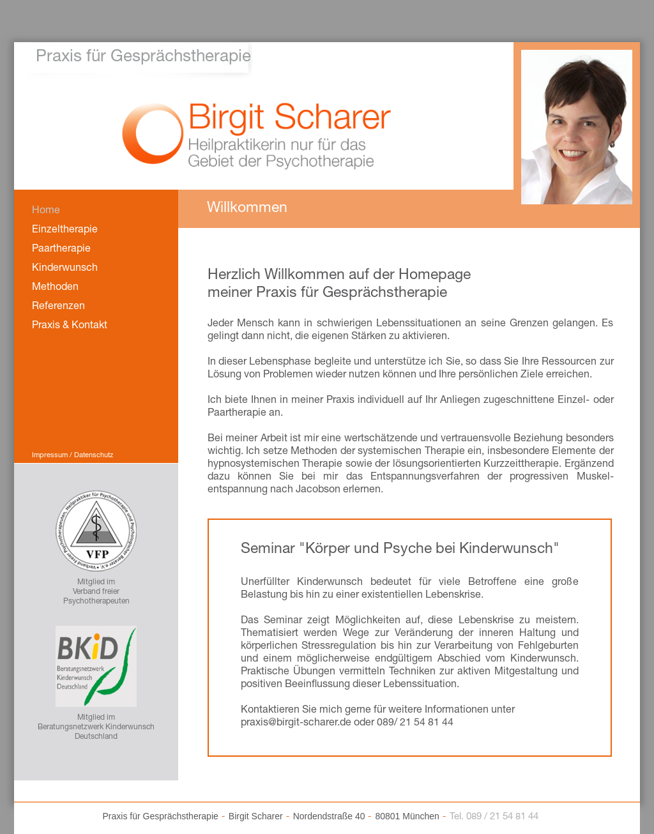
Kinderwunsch (65, 269)
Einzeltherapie (65, 230)
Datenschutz (93, 455)
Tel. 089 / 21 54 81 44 (494, 817)
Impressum (50, 455)
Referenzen (58, 307)
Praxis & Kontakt (69, 326)
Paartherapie (61, 250)
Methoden (55, 288)
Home (46, 211)
